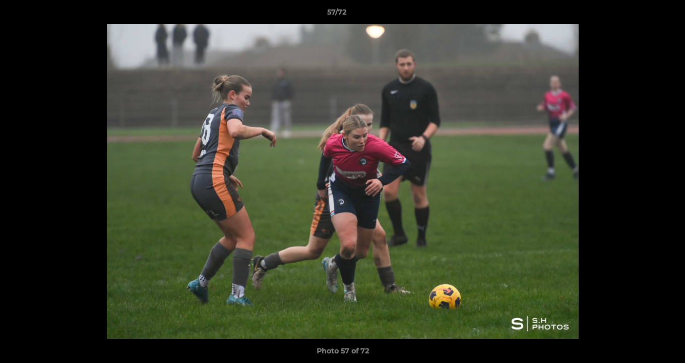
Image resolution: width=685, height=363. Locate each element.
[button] (643, 14)
